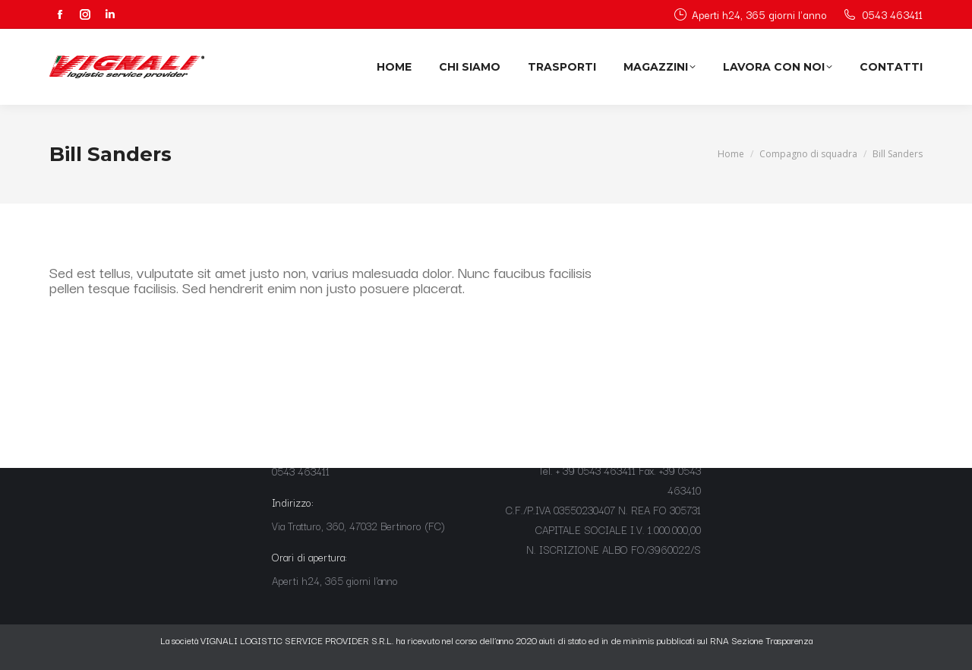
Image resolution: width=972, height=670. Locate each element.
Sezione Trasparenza (772, 640)
